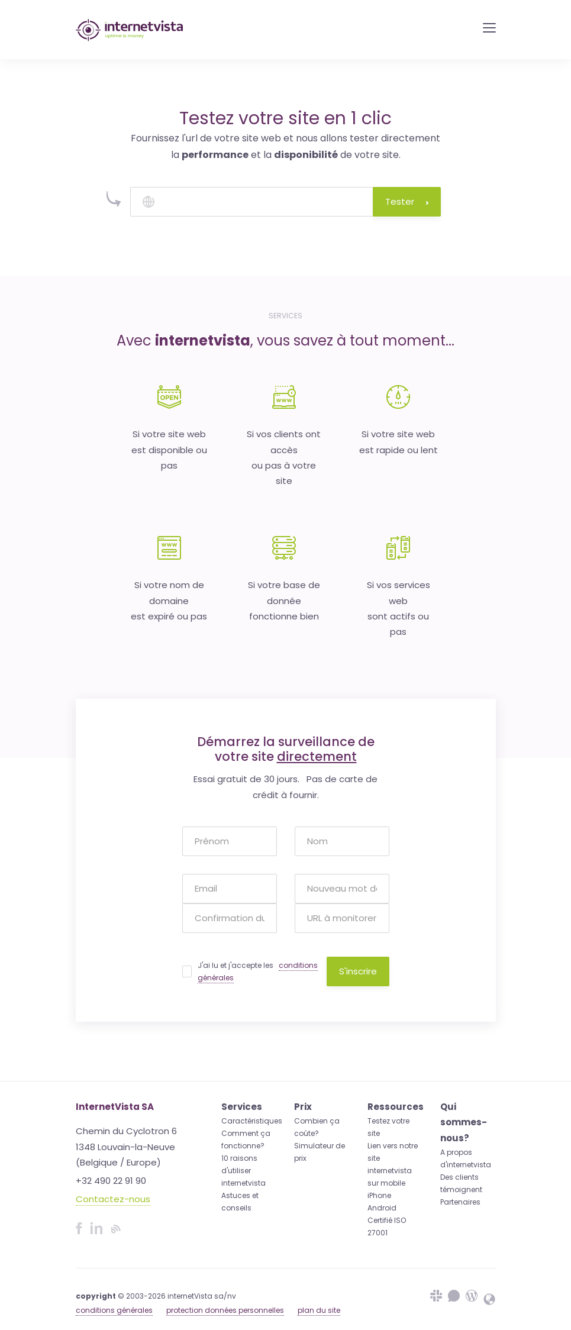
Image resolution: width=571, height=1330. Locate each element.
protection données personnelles (225, 1310)
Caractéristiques (251, 1121)
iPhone (379, 1195)
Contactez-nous (113, 1199)
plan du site (319, 1310)
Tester (406, 201)
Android (381, 1208)
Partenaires (460, 1202)
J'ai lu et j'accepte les (258, 971)
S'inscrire (358, 971)
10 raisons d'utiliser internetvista (243, 1170)
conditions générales (114, 1310)
